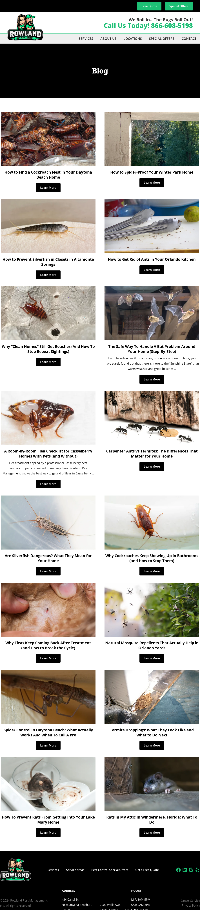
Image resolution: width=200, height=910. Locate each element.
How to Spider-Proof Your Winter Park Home (151, 172)
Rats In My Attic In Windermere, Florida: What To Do (151, 820)
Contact (189, 38)
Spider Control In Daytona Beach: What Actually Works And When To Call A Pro (48, 732)
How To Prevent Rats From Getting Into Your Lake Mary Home (48, 820)
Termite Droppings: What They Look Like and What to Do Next (152, 732)
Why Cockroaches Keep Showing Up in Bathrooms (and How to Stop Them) (151, 558)
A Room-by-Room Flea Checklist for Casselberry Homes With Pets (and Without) (48, 454)
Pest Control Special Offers (110, 870)
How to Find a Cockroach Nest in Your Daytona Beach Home (48, 175)
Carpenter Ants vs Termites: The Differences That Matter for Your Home (152, 454)
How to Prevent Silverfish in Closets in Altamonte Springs (48, 262)
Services (86, 38)
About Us (108, 38)
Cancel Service (190, 901)
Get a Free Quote (147, 870)
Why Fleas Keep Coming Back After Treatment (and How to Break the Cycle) (48, 645)
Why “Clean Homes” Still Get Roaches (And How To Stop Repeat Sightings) (48, 349)
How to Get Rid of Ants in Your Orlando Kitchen (152, 259)
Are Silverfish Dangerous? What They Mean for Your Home (48, 558)
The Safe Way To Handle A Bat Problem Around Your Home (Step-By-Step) (151, 349)
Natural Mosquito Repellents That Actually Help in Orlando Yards (152, 645)
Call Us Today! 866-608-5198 (148, 25)
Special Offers (161, 38)
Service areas (75, 870)
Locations (133, 38)
